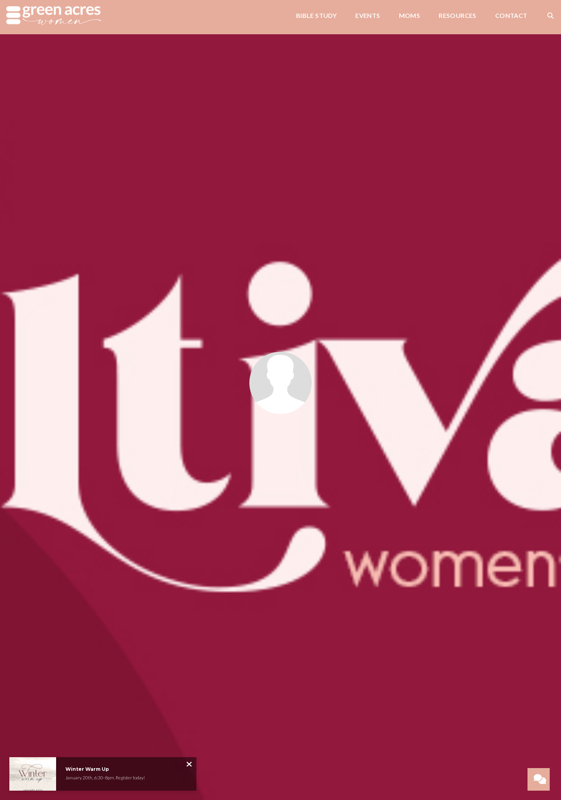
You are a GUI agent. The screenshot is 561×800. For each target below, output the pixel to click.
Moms (409, 15)
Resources (457, 15)
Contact (511, 15)
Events (367, 15)
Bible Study (316, 15)
